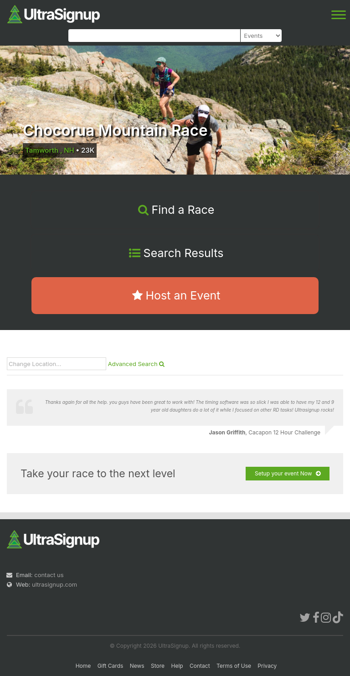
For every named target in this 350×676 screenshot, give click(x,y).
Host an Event (176, 295)
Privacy (267, 665)
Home (83, 665)
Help (177, 665)
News (137, 665)
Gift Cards (111, 665)
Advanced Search (136, 363)
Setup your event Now (287, 473)
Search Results (176, 253)
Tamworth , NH (49, 150)
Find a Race (176, 210)
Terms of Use (233, 665)
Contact (200, 665)
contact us (48, 574)
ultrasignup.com (54, 584)
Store (158, 665)
